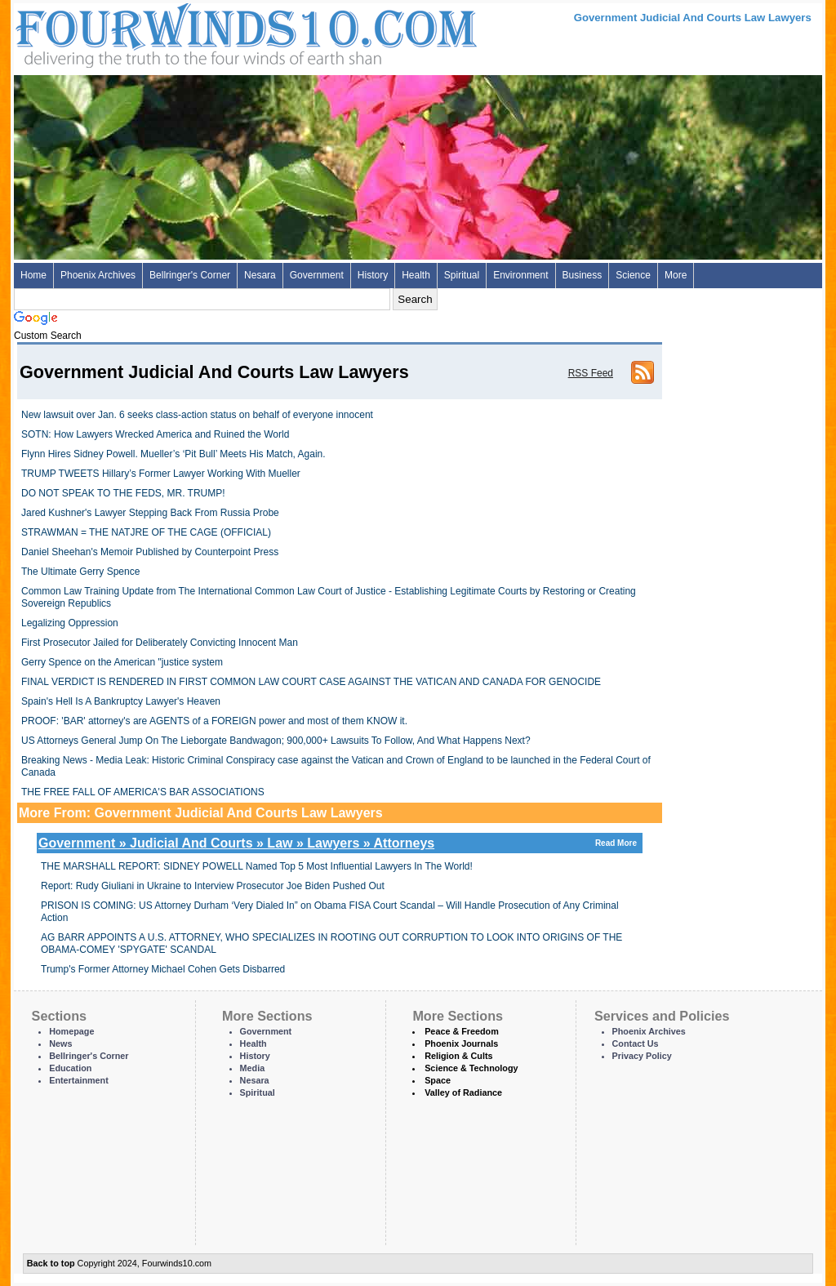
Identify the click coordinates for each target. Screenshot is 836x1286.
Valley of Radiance (463, 1092)
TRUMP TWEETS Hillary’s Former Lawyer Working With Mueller (160, 473)
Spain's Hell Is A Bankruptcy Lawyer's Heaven (120, 701)
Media (252, 1068)
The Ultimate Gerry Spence (80, 571)
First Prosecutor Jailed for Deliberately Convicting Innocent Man (159, 642)
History (373, 275)
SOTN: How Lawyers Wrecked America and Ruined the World (155, 434)
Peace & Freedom (462, 1031)
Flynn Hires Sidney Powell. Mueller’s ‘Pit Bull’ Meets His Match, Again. (173, 454)
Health (416, 275)
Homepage (71, 1031)
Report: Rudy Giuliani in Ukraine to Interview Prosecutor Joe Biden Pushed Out (213, 886)
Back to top (51, 1263)
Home (33, 275)
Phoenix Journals (461, 1043)
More (676, 275)
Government (317, 275)
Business (583, 275)
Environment (520, 275)
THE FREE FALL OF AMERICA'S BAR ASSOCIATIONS (143, 792)
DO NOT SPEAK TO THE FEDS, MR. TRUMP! (123, 493)
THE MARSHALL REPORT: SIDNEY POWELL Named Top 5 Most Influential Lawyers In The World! (257, 866)
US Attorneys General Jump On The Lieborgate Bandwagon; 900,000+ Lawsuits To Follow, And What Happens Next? (276, 740)
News (60, 1043)
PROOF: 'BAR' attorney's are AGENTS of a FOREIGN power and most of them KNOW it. (214, 721)
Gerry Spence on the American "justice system (122, 662)
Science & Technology (471, 1068)
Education (70, 1068)
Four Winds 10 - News (177, 32)
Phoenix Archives (98, 275)
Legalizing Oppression (69, 623)
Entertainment (79, 1080)
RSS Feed (590, 373)
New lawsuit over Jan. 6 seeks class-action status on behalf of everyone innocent (197, 415)
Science (633, 275)
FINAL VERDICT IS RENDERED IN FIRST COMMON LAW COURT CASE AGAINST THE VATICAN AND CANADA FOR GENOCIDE (311, 681)
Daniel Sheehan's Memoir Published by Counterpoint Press (149, 552)
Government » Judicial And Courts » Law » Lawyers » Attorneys (339, 843)
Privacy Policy (642, 1056)
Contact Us (635, 1043)
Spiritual (461, 275)
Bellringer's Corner (189, 275)
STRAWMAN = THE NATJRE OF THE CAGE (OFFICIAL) (146, 532)
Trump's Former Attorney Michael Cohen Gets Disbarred (163, 969)
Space (438, 1080)
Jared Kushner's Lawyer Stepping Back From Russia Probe (150, 512)
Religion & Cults (458, 1056)
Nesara (260, 275)
